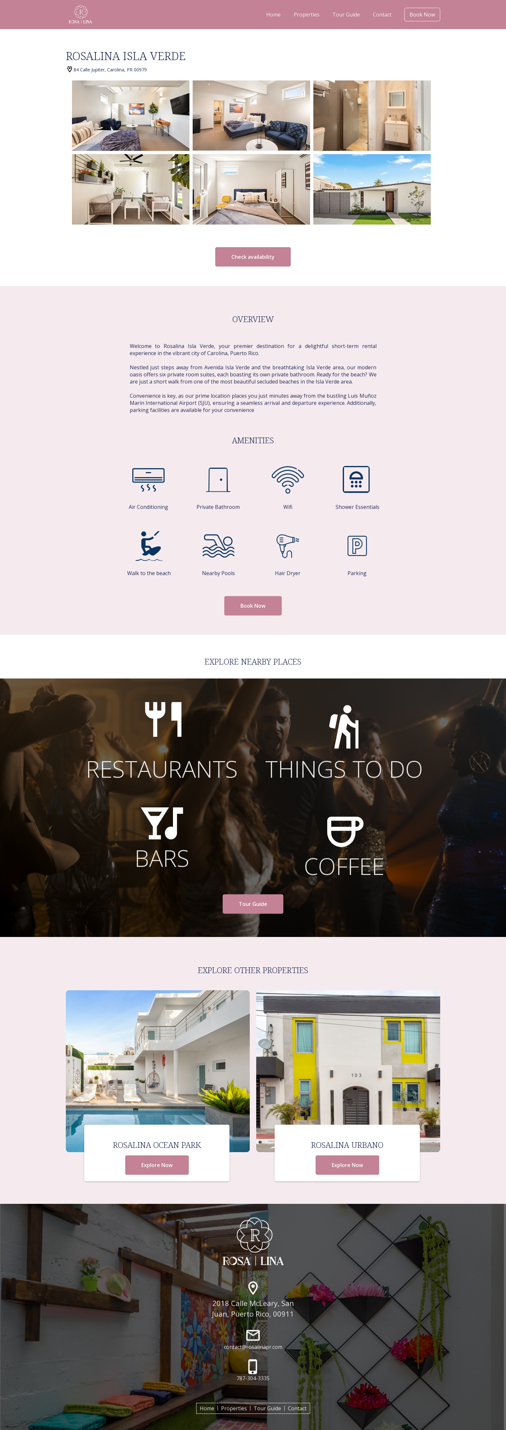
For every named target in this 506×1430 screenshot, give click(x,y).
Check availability (253, 256)
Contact (382, 14)
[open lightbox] (130, 115)
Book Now (422, 14)
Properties (306, 14)
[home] (80, 14)
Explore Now (157, 1165)
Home (273, 14)
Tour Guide (346, 14)
